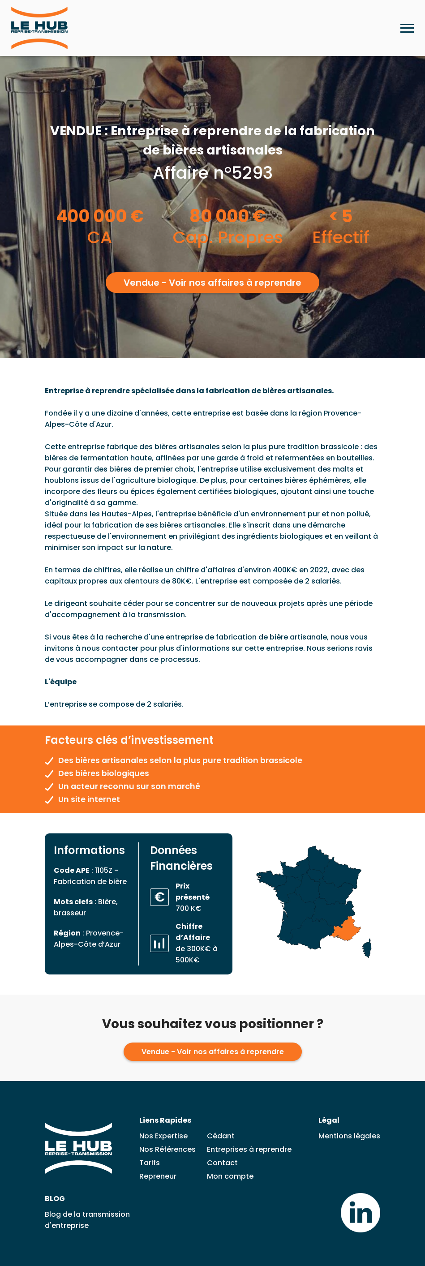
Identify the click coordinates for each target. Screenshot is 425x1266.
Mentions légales (349, 1136)
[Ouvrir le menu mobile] (407, 28)
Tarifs (149, 1163)
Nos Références (167, 1149)
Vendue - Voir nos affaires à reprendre (212, 282)
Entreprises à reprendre (249, 1149)
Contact (222, 1163)
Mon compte (230, 1176)
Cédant (221, 1136)
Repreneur (157, 1176)
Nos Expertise (163, 1136)
